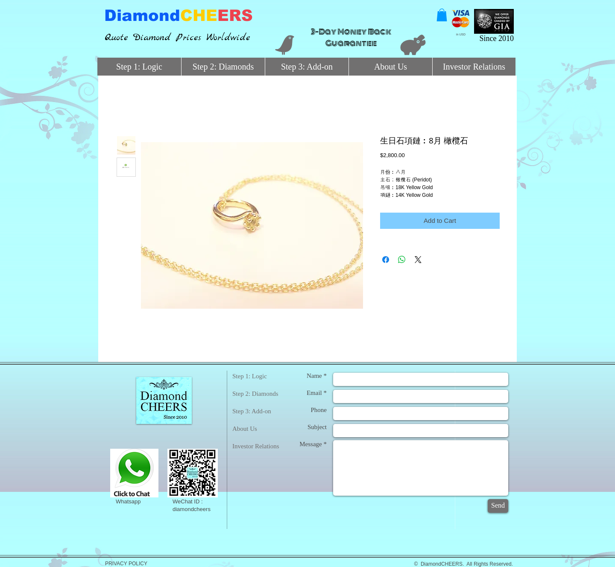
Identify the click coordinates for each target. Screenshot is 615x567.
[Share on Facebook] (386, 259)
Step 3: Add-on (251, 411)
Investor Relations (255, 446)
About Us (244, 428)
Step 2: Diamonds (255, 393)
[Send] (498, 506)
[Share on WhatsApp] (402, 259)
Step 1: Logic (249, 376)
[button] (441, 15)
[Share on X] (418, 259)
